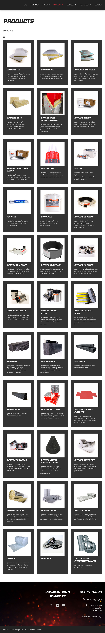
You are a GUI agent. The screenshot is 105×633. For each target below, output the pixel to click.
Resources (84, 5)
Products (57, 5)
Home (25, 5)
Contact (98, 5)
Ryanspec (45, 5)
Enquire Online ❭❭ (92, 616)
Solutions (35, 5)
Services (70, 5)
